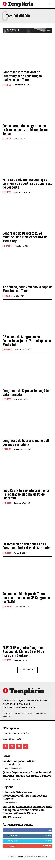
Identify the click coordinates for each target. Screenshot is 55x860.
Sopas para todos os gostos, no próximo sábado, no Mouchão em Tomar (25, 130)
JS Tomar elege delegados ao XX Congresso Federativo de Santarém (27, 546)
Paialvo (6, 768)
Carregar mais (27, 670)
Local (6, 296)
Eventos (7, 85)
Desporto (8, 246)
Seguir (48, 835)
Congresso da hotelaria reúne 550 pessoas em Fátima (26, 442)
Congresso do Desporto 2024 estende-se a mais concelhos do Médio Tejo (25, 237)
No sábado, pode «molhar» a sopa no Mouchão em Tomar (27, 289)
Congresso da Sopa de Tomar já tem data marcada (27, 392)
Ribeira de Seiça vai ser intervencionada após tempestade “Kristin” (25, 795)
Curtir (48, 830)
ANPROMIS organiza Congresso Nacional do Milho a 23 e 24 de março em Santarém (23, 651)
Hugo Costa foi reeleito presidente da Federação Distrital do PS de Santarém (26, 494)
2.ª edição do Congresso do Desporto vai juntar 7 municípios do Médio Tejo (27, 341)
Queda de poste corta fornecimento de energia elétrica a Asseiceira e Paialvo (27, 774)
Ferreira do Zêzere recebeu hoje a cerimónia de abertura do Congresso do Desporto (27, 183)
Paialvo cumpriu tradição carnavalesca (19, 762)
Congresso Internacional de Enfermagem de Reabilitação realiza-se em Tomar (22, 76)
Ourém (5, 803)
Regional (7, 817)
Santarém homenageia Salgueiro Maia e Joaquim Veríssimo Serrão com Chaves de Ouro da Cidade (27, 810)
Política (7, 503)
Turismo (7, 449)
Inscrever (47, 846)
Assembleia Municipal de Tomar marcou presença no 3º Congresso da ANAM (26, 598)
